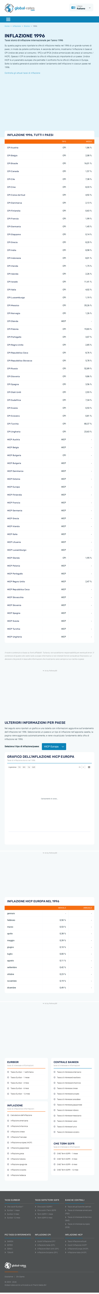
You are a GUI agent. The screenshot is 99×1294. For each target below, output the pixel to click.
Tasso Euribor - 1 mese (18, 1077)
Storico (27, 26)
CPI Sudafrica (14, 400)
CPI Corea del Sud (16, 195)
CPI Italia (11, 289)
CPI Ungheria (13, 431)
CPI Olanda (12, 321)
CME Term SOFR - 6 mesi (65, 1164)
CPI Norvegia (13, 313)
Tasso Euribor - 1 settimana (20, 1072)
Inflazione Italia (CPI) (45, 1245)
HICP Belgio (13, 447)
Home (7, 26)
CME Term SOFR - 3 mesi (65, 1159)
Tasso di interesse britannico (67, 1083)
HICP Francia (13, 502)
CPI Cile (11, 179)
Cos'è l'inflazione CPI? (45, 1241)
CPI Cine (11, 187)
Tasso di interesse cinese (66, 1088)
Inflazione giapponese (18, 1148)
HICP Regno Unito (16, 581)
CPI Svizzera (13, 416)
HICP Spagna (13, 613)
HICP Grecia (13, 518)
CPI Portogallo (14, 337)
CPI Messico (13, 305)
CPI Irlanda (12, 266)
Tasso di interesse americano (67, 1072)
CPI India (11, 250)
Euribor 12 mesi (12, 1218)
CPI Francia (13, 218)
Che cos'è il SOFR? (43, 1207)
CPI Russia (12, 368)
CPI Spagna (13, 384)
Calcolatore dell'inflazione (19, 1115)
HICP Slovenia (14, 605)
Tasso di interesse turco (65, 1127)
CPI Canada (13, 171)
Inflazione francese (17, 1137)
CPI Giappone (14, 234)
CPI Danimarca (14, 203)
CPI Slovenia (13, 376)
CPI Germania (14, 226)
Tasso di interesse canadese (67, 1099)
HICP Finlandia (14, 495)
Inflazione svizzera (16, 1170)
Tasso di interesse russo (65, 1121)
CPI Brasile (12, 163)
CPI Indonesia (14, 258)
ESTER (9, 1245)
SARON (9, 1241)
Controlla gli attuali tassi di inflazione (22, 73)
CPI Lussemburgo (16, 297)
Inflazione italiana (16, 1159)
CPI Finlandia (13, 211)
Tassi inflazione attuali (75, 1241)
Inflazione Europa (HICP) (76, 1249)
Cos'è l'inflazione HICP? (76, 1245)
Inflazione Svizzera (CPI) (46, 1252)
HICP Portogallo (15, 573)
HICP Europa (13, 487)
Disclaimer (9, 1277)
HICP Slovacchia (15, 597)
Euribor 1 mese (12, 1210)
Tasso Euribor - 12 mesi (18, 1094)
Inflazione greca (15, 1154)
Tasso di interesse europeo (66, 1094)
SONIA (9, 1249)
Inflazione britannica (17, 1126)
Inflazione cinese (16, 1132)
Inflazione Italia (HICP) (75, 1252)
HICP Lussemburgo (16, 550)
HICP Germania (14, 510)
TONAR (9, 1252)
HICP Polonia (13, 566)
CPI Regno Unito (15, 345)
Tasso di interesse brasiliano (67, 1077)
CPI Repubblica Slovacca (19, 360)
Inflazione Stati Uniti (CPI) (47, 1249)
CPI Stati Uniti (14, 392)
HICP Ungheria (14, 637)
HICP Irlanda (13, 526)
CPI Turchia (13, 424)
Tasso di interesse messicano (67, 1116)
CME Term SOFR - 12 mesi (66, 1170)
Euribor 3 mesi (12, 1214)
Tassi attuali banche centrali (78, 1207)
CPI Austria (12, 147)
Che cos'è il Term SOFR (45, 1210)
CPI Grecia (12, 242)
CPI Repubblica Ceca (17, 353)
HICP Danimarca (15, 471)
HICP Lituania (14, 542)
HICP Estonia (13, 479)
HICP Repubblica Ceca (18, 589)
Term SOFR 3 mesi (43, 1218)
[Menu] (8, 19)
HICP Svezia (13, 621)
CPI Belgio (12, 155)
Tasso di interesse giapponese (68, 1105)
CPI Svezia (12, 408)
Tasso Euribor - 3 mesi (18, 1083)
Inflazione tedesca (16, 1175)
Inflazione (17, 26)
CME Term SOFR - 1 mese (66, 1154)
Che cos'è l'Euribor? (14, 1207)
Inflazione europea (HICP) (19, 1143)
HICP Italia (12, 534)
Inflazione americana (17, 1121)
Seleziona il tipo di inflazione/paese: (22, 746)
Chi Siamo (20, 1277)
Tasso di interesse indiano (66, 1110)
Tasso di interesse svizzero (66, 1132)
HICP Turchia (13, 629)
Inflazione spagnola (17, 1164)
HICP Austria (13, 439)
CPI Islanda (12, 274)
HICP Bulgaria (14, 455)
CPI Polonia (13, 329)
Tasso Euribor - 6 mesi (18, 1088)
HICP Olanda (13, 558)
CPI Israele (12, 282)
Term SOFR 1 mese (44, 1214)
